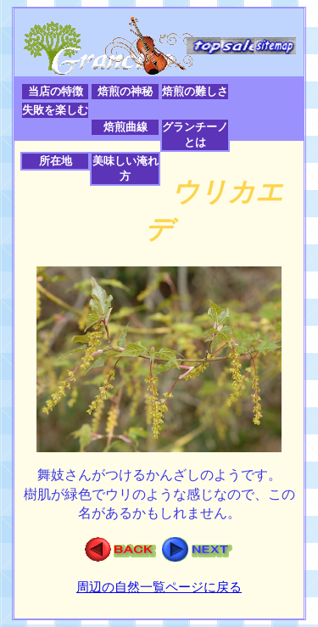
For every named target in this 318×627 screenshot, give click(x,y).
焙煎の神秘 (125, 91)
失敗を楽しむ (55, 110)
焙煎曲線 (125, 126)
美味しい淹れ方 (125, 168)
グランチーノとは (195, 134)
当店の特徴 (55, 91)
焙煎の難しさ (195, 91)
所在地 (55, 160)
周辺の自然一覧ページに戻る (159, 587)
